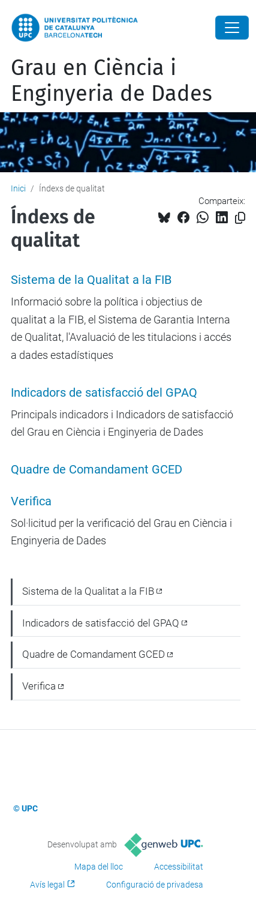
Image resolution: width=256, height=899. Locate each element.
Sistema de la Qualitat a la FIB (91, 280)
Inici (18, 188)
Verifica (31, 501)
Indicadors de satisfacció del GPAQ (104, 393)
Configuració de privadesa (154, 884)
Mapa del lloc (98, 866)
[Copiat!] (240, 218)
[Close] (232, 28)
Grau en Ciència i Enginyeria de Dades (111, 81)
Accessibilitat (178, 866)
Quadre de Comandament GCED (96, 470)
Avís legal (47, 884)
